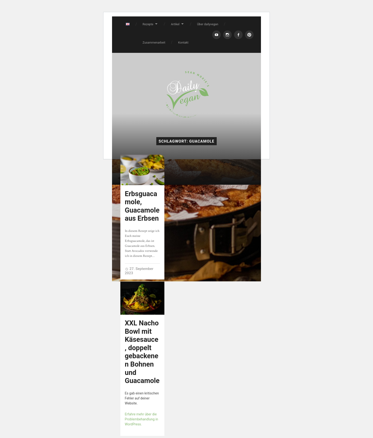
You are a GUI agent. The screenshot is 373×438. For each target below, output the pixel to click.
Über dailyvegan (207, 24)
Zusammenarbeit (153, 42)
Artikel (175, 24)
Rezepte (147, 24)
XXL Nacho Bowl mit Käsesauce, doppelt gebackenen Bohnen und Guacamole (142, 352)
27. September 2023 (139, 271)
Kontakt (183, 42)
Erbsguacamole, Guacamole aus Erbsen (142, 206)
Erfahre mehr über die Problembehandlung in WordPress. (141, 419)
